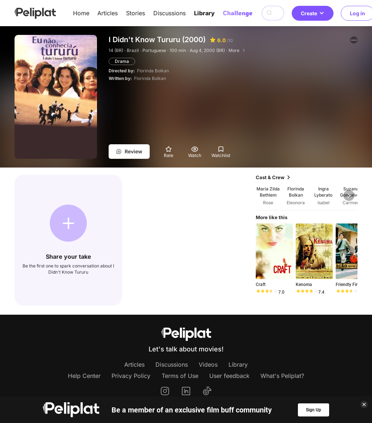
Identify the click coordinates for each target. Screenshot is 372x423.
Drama (122, 61)
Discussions (169, 13)
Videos (208, 364)
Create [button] (312, 13)
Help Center (84, 376)
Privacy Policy (131, 376)
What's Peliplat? (282, 376)
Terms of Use (180, 376)
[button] (353, 40)
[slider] (267, 292)
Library (204, 13)
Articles (107, 13)
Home (81, 13)
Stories (135, 13)
